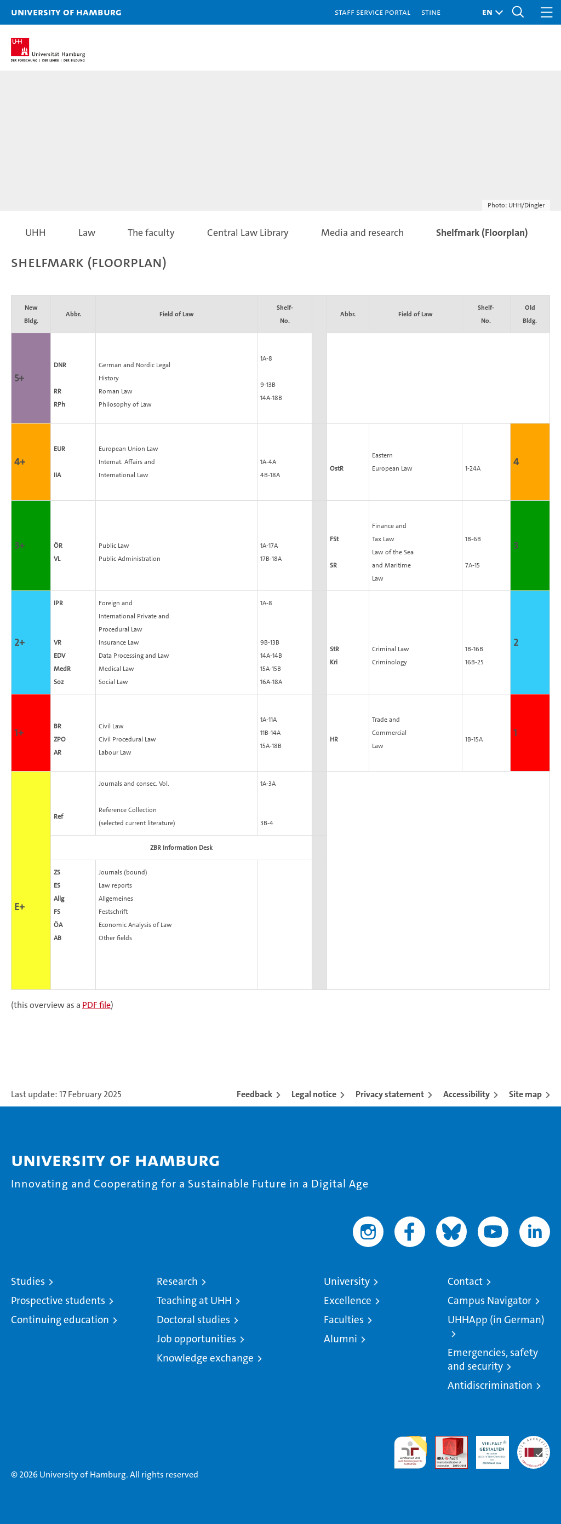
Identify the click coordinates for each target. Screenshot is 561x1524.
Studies (28, 1281)
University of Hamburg (66, 12)
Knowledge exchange (205, 1358)
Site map (525, 1094)
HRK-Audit (486, 1447)
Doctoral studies (193, 1319)
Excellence (347, 1300)
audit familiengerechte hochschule (410, 1452)
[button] (489, 12)
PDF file (96, 1005)
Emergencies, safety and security (493, 1359)
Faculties (344, 1319)
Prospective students (58, 1300)
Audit (445, 1441)
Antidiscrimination (490, 1385)
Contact (465, 1281)
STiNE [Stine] (430, 12)
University (347, 1281)
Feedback (254, 1094)
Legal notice (313, 1094)
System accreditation (533, 1447)
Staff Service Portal (372, 12)
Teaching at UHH (194, 1300)
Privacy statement (390, 1094)
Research (177, 1281)
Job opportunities (196, 1339)
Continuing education (60, 1319)
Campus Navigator (489, 1300)
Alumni (340, 1339)
